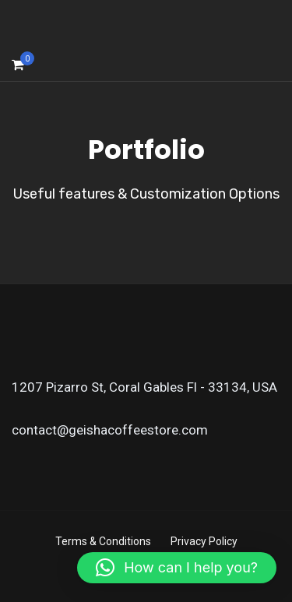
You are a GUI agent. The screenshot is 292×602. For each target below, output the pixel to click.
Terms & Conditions (103, 541)
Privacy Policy (204, 541)
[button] (176, 567)
